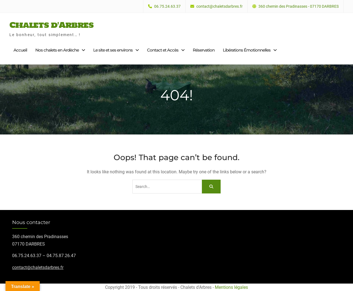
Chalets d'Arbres (51, 24)
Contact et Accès (162, 50)
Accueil (20, 50)
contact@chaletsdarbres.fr (219, 6)
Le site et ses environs (113, 50)
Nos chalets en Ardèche (57, 50)
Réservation (204, 50)
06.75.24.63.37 (167, 6)
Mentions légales (231, 287)
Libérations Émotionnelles (247, 50)
